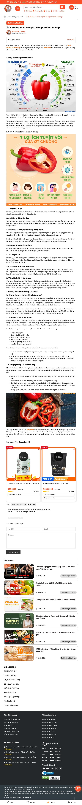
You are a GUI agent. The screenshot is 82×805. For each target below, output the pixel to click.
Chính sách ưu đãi (10, 728)
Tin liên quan (9, 560)
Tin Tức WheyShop (11, 705)
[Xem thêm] (70, 40)
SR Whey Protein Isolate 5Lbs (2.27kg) (55, 483)
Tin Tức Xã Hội (9, 701)
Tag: (8, 504)
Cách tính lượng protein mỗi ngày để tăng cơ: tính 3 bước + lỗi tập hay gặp (55, 568)
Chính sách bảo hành (49, 728)
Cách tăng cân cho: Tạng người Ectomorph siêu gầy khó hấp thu (55, 617)
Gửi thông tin (13, 552)
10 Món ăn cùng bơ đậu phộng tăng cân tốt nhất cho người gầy (56, 650)
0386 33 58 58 (55, 758)
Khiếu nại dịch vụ (9, 725)
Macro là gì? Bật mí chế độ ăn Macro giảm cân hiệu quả (55, 633)
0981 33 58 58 (55, 748)
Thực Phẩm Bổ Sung (12, 680)
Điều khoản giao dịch (11, 734)
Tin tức (46, 11)
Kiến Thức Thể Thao (11, 688)
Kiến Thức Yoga (10, 692)
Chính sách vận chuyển (50, 725)
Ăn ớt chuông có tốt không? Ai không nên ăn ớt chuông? (54, 584)
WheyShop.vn (27, 797)
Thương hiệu (37, 11)
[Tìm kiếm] (62, 7)
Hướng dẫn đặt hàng (11, 722)
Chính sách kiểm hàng (49, 734)
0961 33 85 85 (55, 755)
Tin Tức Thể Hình (10, 675)
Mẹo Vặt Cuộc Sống (11, 697)
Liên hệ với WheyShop (11, 731)
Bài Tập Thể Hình (10, 671)
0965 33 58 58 (55, 761)
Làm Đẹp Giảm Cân (11, 684)
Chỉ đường (8, 749)
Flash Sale (28, 11)
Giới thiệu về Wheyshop (12, 719)
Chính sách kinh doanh (49, 722)
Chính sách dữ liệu (48, 737)
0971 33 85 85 (55, 751)
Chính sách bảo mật (49, 719)
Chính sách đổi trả (48, 731)
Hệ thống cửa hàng (57, 11)
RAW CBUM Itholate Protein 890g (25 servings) (23, 483)
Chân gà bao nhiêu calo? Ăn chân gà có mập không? (55, 600)
